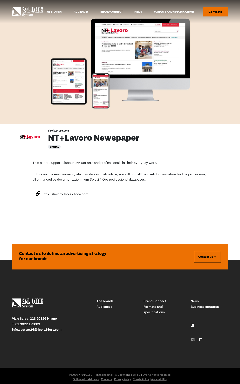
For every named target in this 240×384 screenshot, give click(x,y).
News (195, 301)
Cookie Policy (141, 379)
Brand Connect (154, 301)
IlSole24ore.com (58, 130)
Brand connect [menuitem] (111, 11)
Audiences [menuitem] (81, 11)
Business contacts (205, 307)
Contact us (205, 256)
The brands (105, 301)
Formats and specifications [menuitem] (174, 11)
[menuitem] (193, 339)
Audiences (104, 307)
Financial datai (104, 374)
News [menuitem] (138, 11)
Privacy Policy (122, 379)
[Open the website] (38, 193)
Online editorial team (86, 379)
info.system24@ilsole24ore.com (37, 329)
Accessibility (159, 379)
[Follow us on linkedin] (192, 325)
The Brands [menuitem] (53, 11)
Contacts (215, 12)
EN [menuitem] (193, 339)
